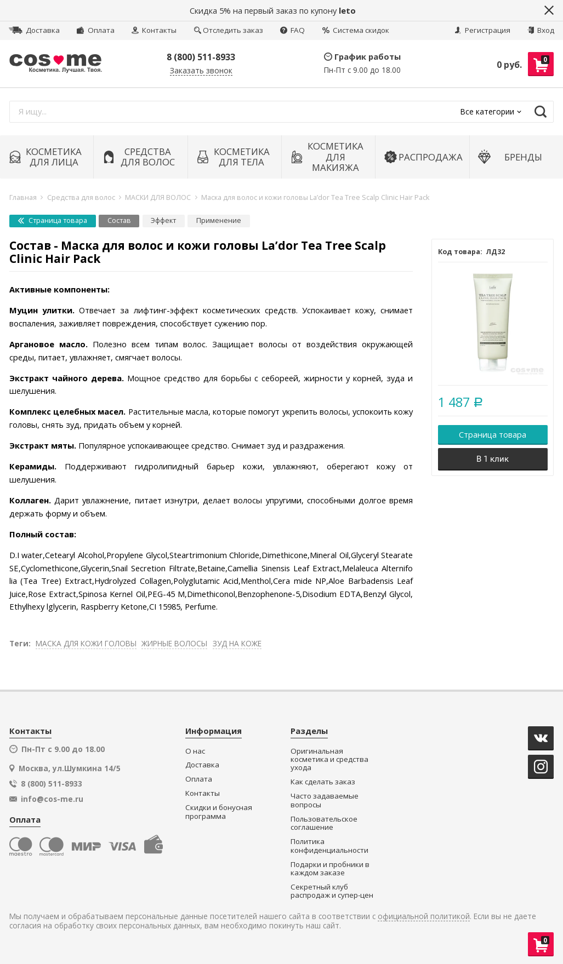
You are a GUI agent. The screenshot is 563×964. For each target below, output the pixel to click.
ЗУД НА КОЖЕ (237, 643)
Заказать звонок (201, 71)
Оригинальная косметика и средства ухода (329, 759)
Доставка (34, 30)
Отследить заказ (228, 30)
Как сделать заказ (323, 782)
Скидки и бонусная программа (218, 812)
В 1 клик (492, 459)
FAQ (292, 30)
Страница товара (52, 220)
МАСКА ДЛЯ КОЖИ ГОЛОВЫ (86, 643)
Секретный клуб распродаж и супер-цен (332, 891)
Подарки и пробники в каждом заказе (330, 868)
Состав (119, 220)
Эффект (163, 220)
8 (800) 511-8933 (201, 57)
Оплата (95, 30)
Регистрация (482, 30)
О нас (195, 751)
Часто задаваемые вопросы (325, 800)
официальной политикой (424, 916)
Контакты (154, 30)
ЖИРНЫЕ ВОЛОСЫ (174, 643)
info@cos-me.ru (52, 799)
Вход (540, 30)
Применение (218, 220)
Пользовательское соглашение (324, 823)
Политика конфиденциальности (329, 845)
